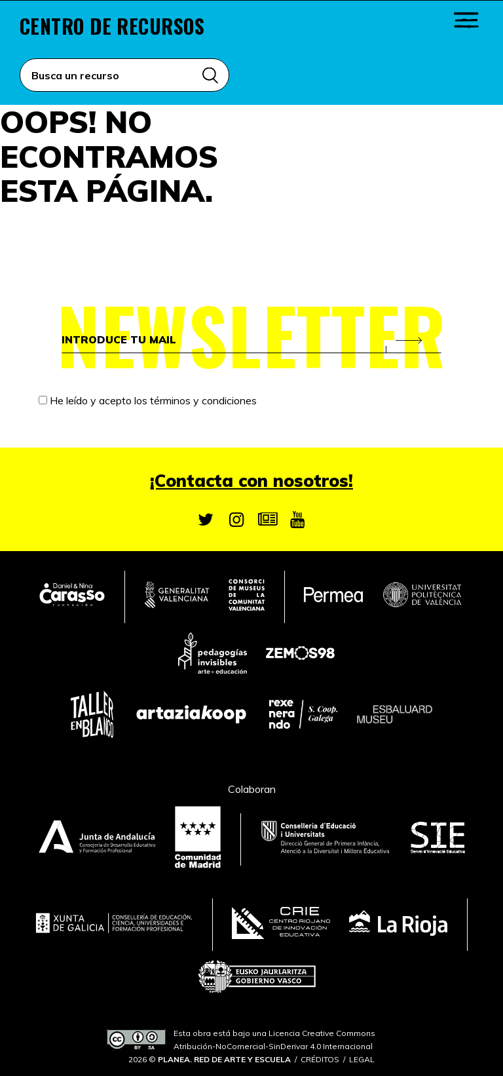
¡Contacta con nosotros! (251, 480)
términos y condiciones (203, 400)
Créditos (320, 1059)
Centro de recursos (112, 26)
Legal (362, 1059)
